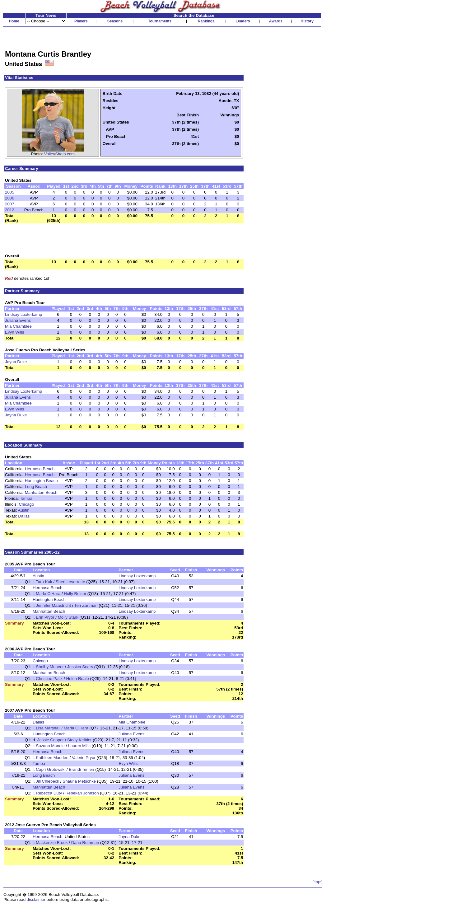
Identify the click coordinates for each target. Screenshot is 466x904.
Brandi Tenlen (81, 769)
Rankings (206, 21)
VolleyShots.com (59, 154)
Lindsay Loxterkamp (23, 314)
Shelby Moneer (50, 666)
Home (14, 21)
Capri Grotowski (50, 769)
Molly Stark (68, 617)
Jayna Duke (16, 361)
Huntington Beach (41, 480)
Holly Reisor (75, 593)
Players (81, 21)
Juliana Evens (18, 320)
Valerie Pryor (84, 757)
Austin (24, 510)
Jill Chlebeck (47, 781)
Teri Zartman (86, 605)
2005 (9, 192)
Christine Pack (49, 678)
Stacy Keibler (79, 740)
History (307, 21)
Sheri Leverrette (70, 581)
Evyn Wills (14, 332)
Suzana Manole (50, 745)
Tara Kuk (44, 581)
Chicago (26, 504)
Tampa (26, 498)
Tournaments (159, 21)
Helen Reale (77, 678)
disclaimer (36, 899)
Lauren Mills (79, 745)
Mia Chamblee (18, 326)
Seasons (115, 21)
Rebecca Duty (49, 793)
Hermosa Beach (40, 468)
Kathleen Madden (52, 757)
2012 (9, 210)
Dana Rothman (85, 842)
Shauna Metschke (79, 781)
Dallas (24, 516)
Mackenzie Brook (52, 842)
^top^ (317, 881)
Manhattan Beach (41, 492)
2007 (9, 204)
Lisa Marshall (48, 728)
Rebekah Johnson (82, 793)
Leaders (242, 21)
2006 (9, 198)
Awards (275, 21)
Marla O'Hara (48, 593)
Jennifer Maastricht (53, 605)
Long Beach (36, 486)
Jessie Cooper (50, 740)
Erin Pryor (45, 617)
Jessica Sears (80, 666)
